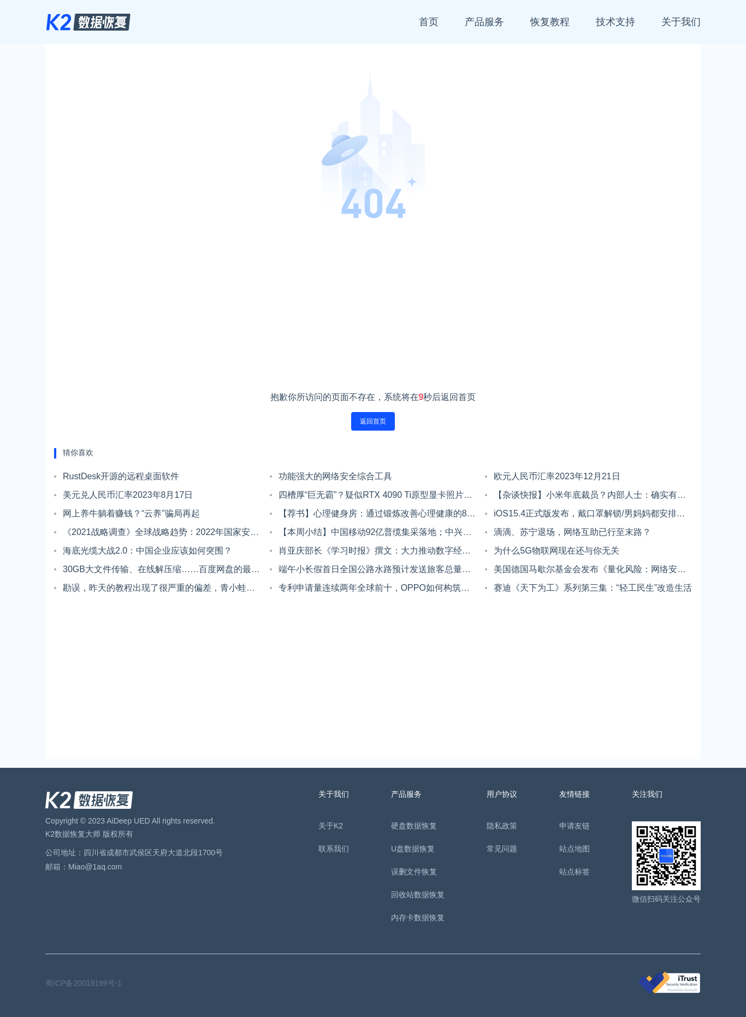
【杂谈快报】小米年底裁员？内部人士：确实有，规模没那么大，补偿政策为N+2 (590, 497)
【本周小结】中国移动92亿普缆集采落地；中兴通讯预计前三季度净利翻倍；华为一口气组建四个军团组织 (375, 534)
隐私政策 (502, 825)
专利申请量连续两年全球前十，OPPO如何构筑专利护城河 (374, 590)
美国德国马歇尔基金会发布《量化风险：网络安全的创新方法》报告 (590, 572)
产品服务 (484, 21)
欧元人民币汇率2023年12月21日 (557, 476)
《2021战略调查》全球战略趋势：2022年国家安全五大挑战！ (161, 534)
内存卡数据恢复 (418, 917)
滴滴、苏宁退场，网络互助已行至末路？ (572, 532)
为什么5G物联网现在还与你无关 (556, 550)
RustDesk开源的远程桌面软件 (121, 476)
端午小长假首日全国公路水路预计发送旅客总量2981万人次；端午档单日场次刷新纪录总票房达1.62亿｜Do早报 (371, 572)
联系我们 (333, 848)
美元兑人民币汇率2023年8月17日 (128, 494)
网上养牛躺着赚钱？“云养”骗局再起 (131, 513)
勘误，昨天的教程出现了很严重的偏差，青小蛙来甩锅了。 (159, 590)
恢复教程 (550, 21)
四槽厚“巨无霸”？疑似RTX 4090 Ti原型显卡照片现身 (375, 497)
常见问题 (502, 848)
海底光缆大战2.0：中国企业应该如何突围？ (147, 550)
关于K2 (330, 825)
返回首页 (373, 421)
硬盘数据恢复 (414, 825)
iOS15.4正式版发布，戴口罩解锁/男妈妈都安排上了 (589, 516)
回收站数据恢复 (418, 894)
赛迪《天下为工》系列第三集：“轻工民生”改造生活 (593, 587)
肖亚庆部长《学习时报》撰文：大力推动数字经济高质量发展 (375, 553)
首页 (429, 21)
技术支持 (615, 21)
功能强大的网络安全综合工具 (335, 476)
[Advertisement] (373, 306)
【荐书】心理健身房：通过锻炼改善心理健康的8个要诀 (377, 516)
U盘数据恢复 (413, 848)
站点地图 (574, 848)
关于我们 (681, 21)
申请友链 (574, 825)
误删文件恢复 (414, 871)
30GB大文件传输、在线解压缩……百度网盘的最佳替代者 (161, 572)
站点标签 (574, 871)
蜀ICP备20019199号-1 (83, 983)
